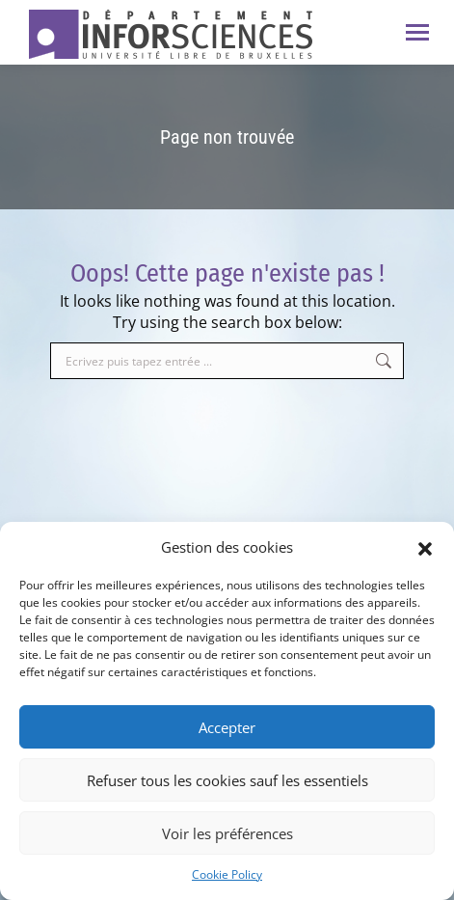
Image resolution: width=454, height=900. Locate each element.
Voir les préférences (227, 833)
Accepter (227, 727)
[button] (425, 547)
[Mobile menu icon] (417, 32)
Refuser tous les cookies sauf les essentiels (227, 780)
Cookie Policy (227, 874)
